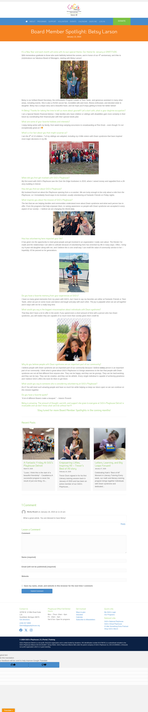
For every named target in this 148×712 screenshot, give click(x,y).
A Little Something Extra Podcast (116, 626)
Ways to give (80, 612)
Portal (45, 640)
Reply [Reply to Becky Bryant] (123, 524)
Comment (26, 533)
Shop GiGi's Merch (111, 629)
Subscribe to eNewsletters (85, 619)
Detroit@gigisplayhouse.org (30, 625)
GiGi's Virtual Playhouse (113, 624)
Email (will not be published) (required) (39, 567)
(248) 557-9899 (25, 623)
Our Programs (109, 615)
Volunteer (79, 615)
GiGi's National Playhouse (113, 621)
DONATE (122, 21)
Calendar (79, 617)
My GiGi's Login (110, 612)
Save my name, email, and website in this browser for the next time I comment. (58, 586)
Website (25, 576)
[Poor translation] (43, 665)
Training (52, 640)
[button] (20, 630)
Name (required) (29, 557)
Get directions (25, 619)
